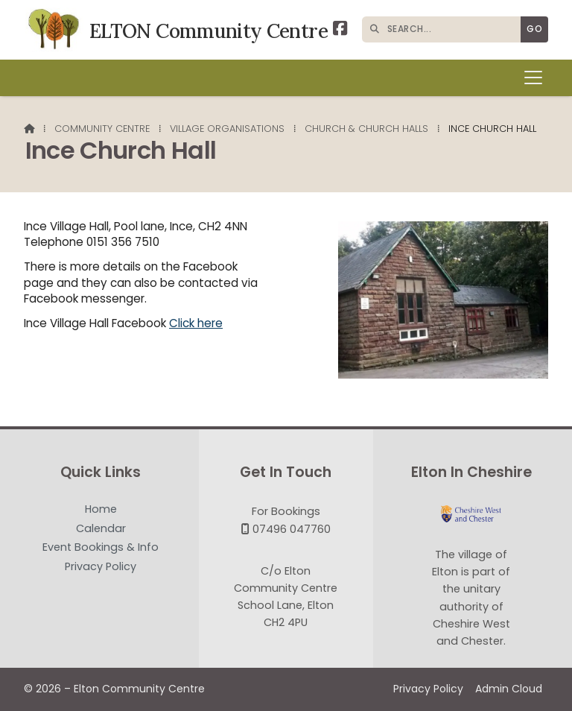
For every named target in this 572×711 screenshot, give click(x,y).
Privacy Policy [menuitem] (428, 688)
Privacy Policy (100, 566)
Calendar (101, 529)
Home (101, 509)
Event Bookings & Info (100, 547)
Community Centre (102, 128)
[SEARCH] (445, 29)
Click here (196, 323)
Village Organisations (227, 128)
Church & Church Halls (366, 128)
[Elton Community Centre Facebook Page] (340, 30)
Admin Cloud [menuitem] (508, 688)
